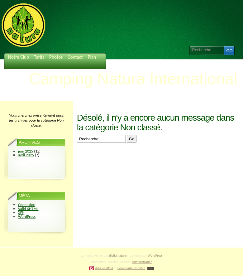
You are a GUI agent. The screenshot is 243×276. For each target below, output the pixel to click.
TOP (150, 268)
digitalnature (117, 255)
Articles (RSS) (104, 268)
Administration (142, 262)
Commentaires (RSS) (131, 268)
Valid (28, 208)
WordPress (27, 216)
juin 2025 (25, 151)
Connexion (26, 204)
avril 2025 (26, 155)
